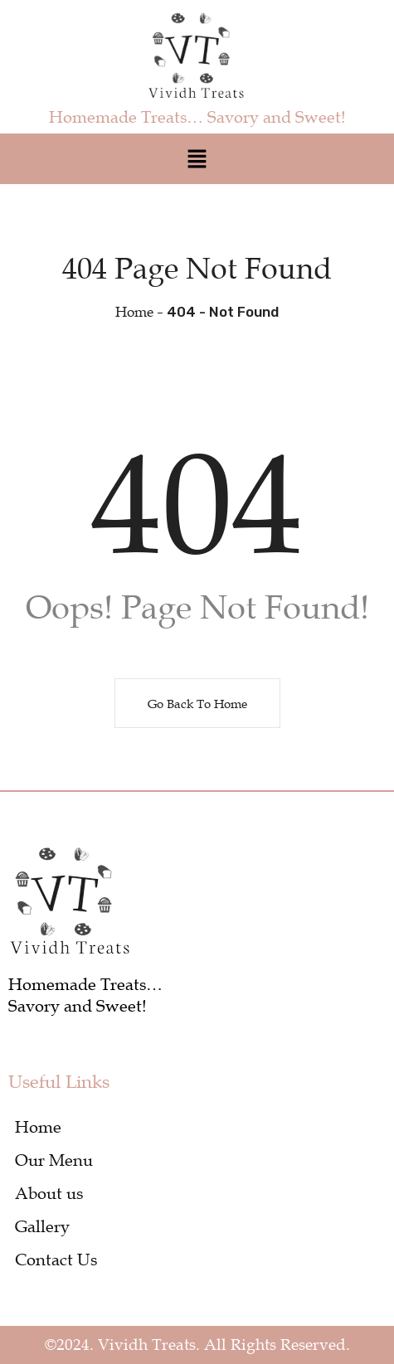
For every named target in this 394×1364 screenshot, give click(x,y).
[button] (196, 159)
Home (134, 312)
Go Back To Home (197, 703)
